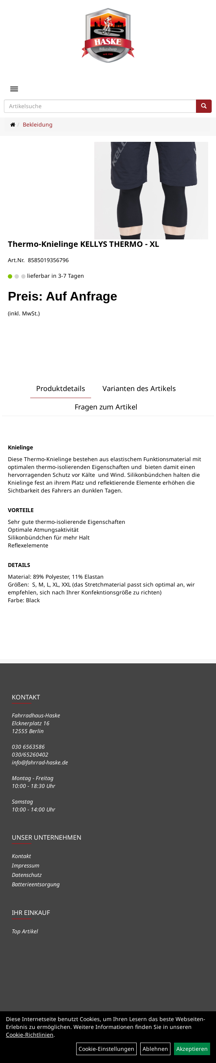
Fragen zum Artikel (106, 406)
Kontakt (21, 856)
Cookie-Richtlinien (29, 1034)
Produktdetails (60, 388)
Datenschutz (27, 874)
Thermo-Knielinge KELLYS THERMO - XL (83, 244)
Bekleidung (38, 124)
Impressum (25, 865)
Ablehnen (155, 1048)
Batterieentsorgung (36, 884)
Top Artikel (25, 931)
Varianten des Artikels (139, 388)
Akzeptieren (192, 1048)
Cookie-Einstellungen (106, 1048)
